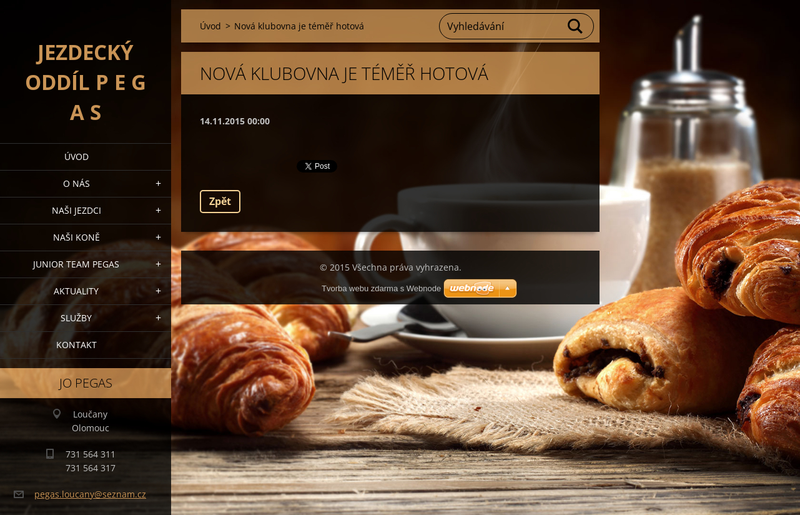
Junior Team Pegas (76, 264)
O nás (76, 183)
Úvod (76, 156)
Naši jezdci (76, 210)
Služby (76, 318)
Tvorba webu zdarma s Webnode (381, 288)
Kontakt (76, 345)
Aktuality (76, 291)
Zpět (220, 201)
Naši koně (76, 237)
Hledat (576, 26)
